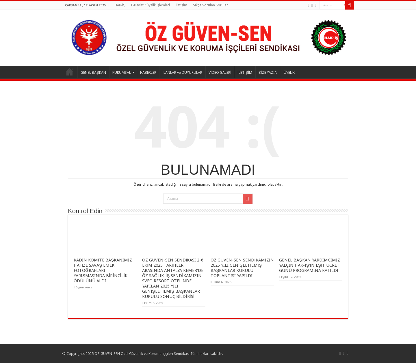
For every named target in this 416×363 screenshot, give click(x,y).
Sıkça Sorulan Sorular (210, 5)
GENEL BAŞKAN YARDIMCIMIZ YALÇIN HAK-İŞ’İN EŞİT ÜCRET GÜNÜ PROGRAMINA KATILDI (309, 265)
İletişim (181, 5)
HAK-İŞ (120, 5)
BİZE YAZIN (268, 72)
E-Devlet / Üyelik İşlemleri (150, 5)
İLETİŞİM (245, 72)
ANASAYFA (69, 72)
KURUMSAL (121, 72)
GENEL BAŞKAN (93, 72)
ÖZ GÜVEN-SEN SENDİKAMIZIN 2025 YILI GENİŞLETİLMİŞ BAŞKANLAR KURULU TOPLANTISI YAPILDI (242, 267)
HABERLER (148, 72)
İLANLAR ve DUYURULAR (183, 72)
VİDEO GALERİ (220, 72)
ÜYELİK (289, 72)
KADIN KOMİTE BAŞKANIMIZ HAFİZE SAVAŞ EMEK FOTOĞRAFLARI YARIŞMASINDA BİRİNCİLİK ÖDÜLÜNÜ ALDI (103, 270)
